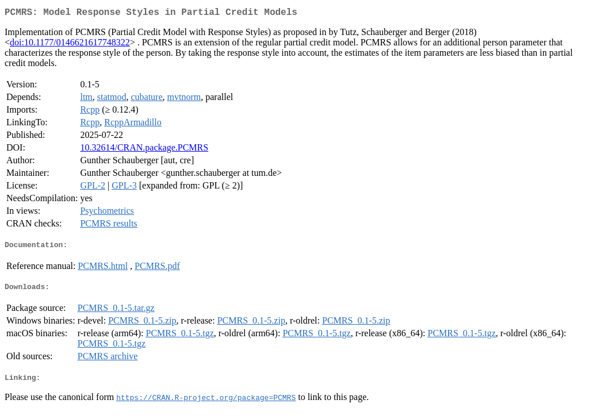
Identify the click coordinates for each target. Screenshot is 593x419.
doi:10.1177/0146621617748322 (70, 44)
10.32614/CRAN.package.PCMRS (144, 150)
